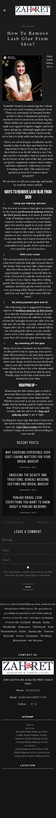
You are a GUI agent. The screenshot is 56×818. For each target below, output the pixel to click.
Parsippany (32, 636)
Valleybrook (39, 627)
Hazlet (22, 631)
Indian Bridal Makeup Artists (32, 735)
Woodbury (46, 636)
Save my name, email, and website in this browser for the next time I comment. (27, 574)
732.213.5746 (33, 690)
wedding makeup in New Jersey (34, 310)
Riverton (37, 640)
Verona (20, 636)
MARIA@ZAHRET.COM (32, 697)
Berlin (46, 622)
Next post (44, 522)
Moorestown (19, 640)
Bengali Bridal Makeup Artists (32, 731)
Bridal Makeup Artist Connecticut (32, 752)
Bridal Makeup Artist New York (31, 749)
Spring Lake (35, 631)
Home (29, 724)
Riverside (9, 636)
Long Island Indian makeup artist (32, 756)
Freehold (25, 622)
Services (29, 728)
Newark (37, 622)
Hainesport (24, 627)
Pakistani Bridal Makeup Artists (32, 738)
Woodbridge (9, 627)
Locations (30, 745)
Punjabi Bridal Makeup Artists (31, 742)
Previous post (13, 522)
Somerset (49, 631)
